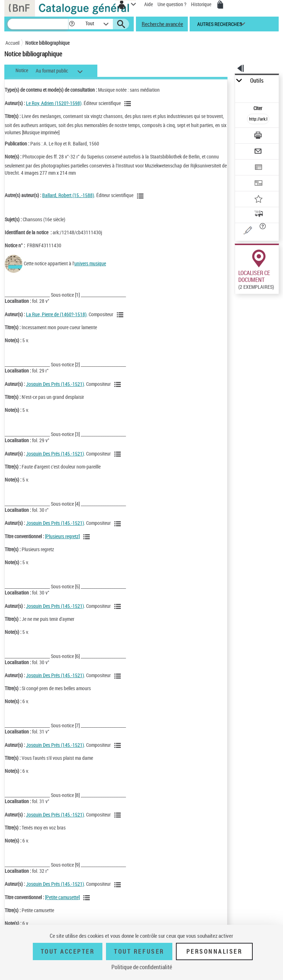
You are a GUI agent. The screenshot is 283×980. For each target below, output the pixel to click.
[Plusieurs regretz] (62, 536)
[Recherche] (38, 24)
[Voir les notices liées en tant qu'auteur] (128, 103)
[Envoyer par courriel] (258, 152)
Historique (201, 4)
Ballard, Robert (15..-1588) (68, 195)
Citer (258, 108)
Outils (257, 80)
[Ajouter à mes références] (258, 200)
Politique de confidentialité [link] (141, 967)
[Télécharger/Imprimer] (258, 136)
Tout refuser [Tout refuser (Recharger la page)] (139, 951)
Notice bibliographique (47, 42)
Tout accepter (68, 951)
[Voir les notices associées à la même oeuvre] (87, 536)
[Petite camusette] (62, 897)
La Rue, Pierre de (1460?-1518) (56, 314)
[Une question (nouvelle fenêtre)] (258, 231)
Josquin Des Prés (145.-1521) (55, 383)
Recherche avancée (162, 23)
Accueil (12, 42)
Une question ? (172, 4)
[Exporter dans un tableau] (258, 168)
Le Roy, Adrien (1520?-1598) (53, 103)
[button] (71, 24)
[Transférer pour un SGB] (258, 184)
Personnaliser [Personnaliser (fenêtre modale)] (214, 951)
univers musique (90, 263)
